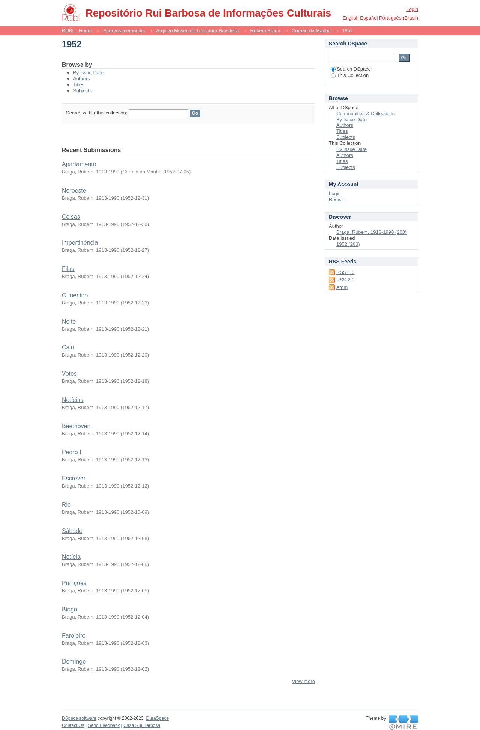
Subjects (82, 90)
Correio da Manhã (311, 30)
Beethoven (76, 426)
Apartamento (79, 164)
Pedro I (71, 452)
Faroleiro (74, 635)
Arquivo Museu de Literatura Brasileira (197, 30)
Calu (68, 347)
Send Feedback (104, 725)
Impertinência (80, 242)
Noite (69, 321)
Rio (66, 504)
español (369, 18)
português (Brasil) (398, 18)
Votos (69, 373)
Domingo (74, 661)
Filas (68, 269)
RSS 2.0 (345, 280)
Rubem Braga (265, 30)
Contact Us (73, 725)
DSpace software (79, 718)
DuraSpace (157, 718)
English (351, 18)
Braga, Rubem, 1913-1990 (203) (371, 232)
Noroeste (74, 190)
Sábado (72, 531)
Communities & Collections (365, 113)
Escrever (74, 478)
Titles (79, 84)
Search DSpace (351, 69)
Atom (342, 287)
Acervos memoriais (124, 30)
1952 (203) (348, 244)
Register (338, 199)
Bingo (69, 609)
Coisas (71, 217)
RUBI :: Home (77, 30)
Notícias (73, 400)
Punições (74, 583)
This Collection (350, 75)
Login (412, 9)
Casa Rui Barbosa (141, 725)
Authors (81, 78)
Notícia (71, 557)
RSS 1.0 (345, 272)
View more (303, 681)
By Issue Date (88, 72)
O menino (75, 295)
